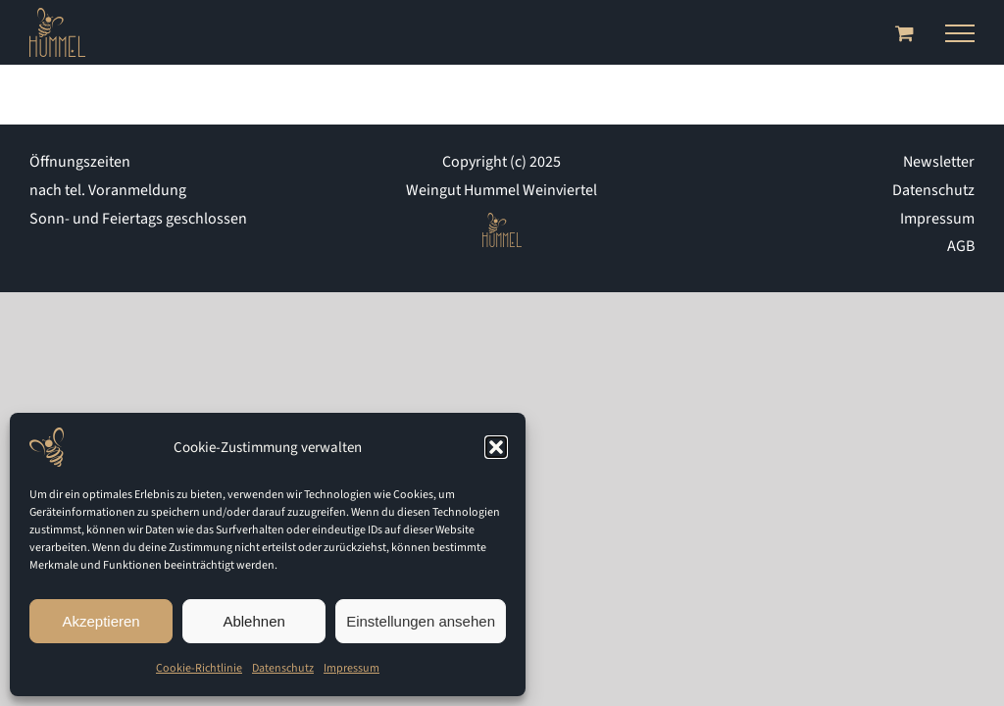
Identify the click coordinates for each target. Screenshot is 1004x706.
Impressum (351, 668)
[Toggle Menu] (959, 33)
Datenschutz (283, 668)
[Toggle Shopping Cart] (904, 33)
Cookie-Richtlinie (199, 668)
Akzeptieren (100, 621)
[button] (496, 447)
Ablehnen (253, 621)
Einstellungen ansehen (420, 621)
